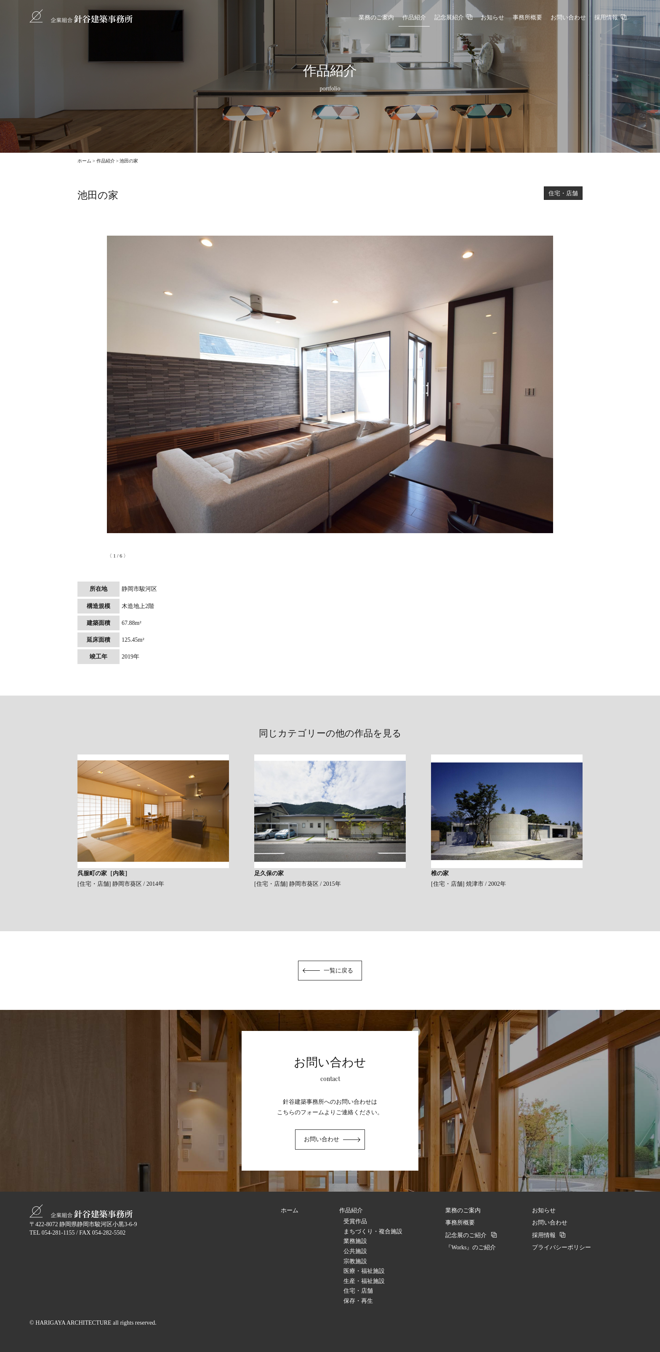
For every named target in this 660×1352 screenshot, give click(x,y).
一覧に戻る (338, 970)
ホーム (84, 160)
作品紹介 (105, 160)
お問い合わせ (321, 1139)
